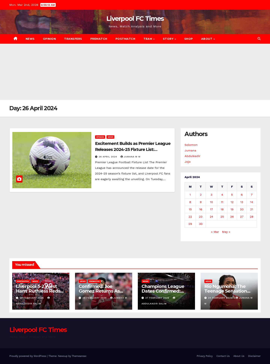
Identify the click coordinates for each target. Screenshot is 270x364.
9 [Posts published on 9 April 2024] (201, 202)
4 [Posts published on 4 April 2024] (222, 194)
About (207, 38)
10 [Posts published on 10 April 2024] (211, 202)
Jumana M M (130, 156)
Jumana (190, 150)
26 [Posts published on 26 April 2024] (232, 216)
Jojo (187, 161)
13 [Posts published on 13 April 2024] (241, 202)
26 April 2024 (108, 156)
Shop (188, 38)
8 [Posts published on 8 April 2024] (190, 202)
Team (148, 38)
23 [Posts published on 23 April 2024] (200, 216)
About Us (238, 356)
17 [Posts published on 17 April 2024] (211, 209)
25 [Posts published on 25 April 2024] (222, 216)
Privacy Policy (205, 356)
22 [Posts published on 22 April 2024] (190, 216)
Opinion (49, 38)
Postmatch (125, 38)
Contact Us (223, 356)
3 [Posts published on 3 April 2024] (211, 194)
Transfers (73, 38)
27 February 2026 (157, 298)
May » (226, 232)
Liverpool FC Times (135, 18)
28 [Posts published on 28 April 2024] (252, 216)
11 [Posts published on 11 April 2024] (222, 202)
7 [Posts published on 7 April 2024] (252, 194)
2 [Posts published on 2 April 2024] (201, 194)
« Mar (215, 232)
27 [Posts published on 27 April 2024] (241, 216)
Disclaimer (254, 356)
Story (168, 38)
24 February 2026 (220, 298)
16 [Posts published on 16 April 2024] (200, 209)
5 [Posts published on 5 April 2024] (232, 194)
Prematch (98, 38)
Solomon (190, 145)
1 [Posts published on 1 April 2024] (190, 194)
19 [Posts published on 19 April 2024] (231, 209)
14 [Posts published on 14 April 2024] (251, 202)
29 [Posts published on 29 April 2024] (190, 224)
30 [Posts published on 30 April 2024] (200, 224)
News (30, 38)
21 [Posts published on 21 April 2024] (251, 209)
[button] (259, 38)
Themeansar (79, 356)
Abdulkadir (192, 156)
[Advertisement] (135, 72)
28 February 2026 (32, 298)
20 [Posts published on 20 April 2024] (242, 209)
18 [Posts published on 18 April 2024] (222, 209)
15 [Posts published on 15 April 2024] (190, 209)
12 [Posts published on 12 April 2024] (231, 202)
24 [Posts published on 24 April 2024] (211, 216)
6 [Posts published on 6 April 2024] (242, 194)
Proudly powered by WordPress (28, 356)
